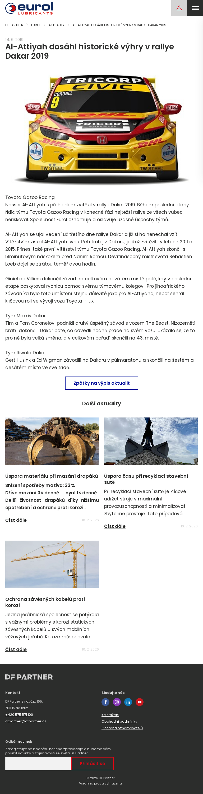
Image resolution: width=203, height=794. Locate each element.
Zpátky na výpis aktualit (101, 383)
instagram (117, 702)
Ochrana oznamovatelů (122, 728)
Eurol (36, 25)
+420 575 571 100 (19, 714)
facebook (105, 702)
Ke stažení (110, 714)
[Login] (179, 8)
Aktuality (56, 25)
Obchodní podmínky (119, 721)
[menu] (195, 8)
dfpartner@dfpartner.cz (25, 721)
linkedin (128, 702)
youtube (140, 702)
